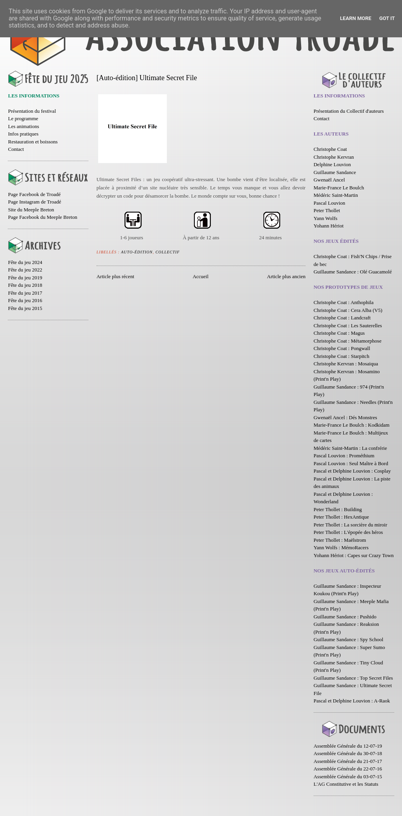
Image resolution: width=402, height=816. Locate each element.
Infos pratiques (23, 134)
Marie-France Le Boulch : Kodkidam (352, 425)
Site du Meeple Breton (31, 210)
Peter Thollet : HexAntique (341, 517)
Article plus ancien (286, 276)
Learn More (355, 18)
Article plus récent (115, 276)
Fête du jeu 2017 (25, 293)
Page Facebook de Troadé (34, 194)
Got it (387, 18)
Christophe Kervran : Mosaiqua (346, 364)
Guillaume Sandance (335, 172)
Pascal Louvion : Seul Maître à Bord (351, 463)
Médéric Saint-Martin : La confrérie (350, 448)
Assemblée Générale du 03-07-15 (348, 776)
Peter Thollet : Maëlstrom (340, 540)
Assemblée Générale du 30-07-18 (348, 753)
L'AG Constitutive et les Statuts (346, 784)
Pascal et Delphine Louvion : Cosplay (352, 471)
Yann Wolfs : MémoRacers (341, 547)
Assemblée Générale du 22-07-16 (348, 769)
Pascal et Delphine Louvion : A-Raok (352, 701)
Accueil (200, 276)
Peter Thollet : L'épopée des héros (348, 532)
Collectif (167, 252)
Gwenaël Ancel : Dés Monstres (345, 417)
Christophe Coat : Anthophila (344, 302)
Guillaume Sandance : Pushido (345, 617)
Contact (16, 149)
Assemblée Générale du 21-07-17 (348, 761)
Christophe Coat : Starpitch (341, 356)
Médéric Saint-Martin (336, 195)
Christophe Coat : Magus (339, 333)
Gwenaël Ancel (329, 180)
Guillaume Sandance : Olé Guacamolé (353, 272)
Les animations (23, 126)
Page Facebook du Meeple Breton (42, 217)
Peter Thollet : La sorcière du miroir (350, 525)
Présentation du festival (32, 111)
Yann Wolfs (326, 218)
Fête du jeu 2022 (25, 270)
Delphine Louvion (332, 164)
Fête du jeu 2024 (25, 262)
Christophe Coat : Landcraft (342, 318)
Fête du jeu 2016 (25, 300)
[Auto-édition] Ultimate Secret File (147, 78)
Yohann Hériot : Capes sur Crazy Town (354, 555)
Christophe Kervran (334, 157)
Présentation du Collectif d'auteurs (349, 111)
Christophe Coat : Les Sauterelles (348, 325)
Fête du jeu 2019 (25, 278)
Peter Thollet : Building (338, 509)
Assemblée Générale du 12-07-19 (348, 746)
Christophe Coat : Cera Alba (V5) (348, 310)
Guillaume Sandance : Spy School (349, 639)
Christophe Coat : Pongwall (342, 348)
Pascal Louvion (329, 203)
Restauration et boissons (32, 142)
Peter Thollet (327, 210)
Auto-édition (137, 252)
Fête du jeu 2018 (25, 285)
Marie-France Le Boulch (339, 188)
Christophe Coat (330, 149)
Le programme (23, 118)
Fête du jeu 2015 (25, 308)
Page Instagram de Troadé (34, 202)
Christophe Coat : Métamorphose (348, 341)
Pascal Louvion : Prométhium (344, 455)
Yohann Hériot (329, 226)
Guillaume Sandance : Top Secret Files (353, 678)
